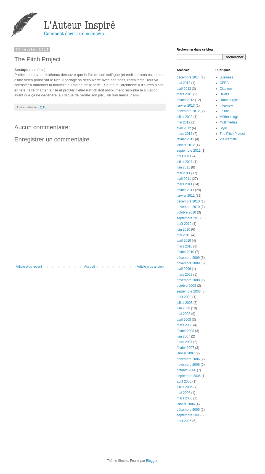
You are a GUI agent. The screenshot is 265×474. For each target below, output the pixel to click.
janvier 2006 (186, 404)
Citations (226, 89)
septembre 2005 (189, 415)
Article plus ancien (150, 266)
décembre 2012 (188, 111)
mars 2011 (184, 184)
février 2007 (185, 348)
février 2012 (185, 139)
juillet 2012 (184, 117)
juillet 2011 (184, 162)
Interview (226, 105)
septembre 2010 (189, 218)
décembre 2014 (188, 77)
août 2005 (184, 421)
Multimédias (228, 122)
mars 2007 (184, 342)
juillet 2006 (184, 387)
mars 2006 (184, 398)
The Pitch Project (232, 134)
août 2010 (184, 224)
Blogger (151, 461)
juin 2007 (183, 336)
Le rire (224, 111)
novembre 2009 (188, 263)
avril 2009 (184, 269)
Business (226, 77)
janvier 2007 (186, 353)
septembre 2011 (189, 150)
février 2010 (185, 252)
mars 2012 (184, 134)
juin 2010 (183, 229)
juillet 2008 (184, 303)
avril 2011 (184, 179)
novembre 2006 (188, 365)
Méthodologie (230, 117)
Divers (224, 94)
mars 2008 (184, 325)
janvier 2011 (186, 195)
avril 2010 (184, 241)
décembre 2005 (188, 410)
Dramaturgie (229, 100)
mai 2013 (183, 83)
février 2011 (185, 190)
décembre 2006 (188, 359)
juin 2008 (183, 308)
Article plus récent (29, 266)
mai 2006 (183, 393)
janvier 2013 (186, 105)
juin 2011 (183, 167)
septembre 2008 (189, 291)
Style (223, 128)
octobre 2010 (186, 212)
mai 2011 (183, 173)
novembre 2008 (188, 280)
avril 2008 (184, 320)
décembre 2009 (188, 258)
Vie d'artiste (228, 139)
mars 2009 (184, 274)
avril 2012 (184, 128)
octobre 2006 (186, 370)
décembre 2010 (188, 201)
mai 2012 (183, 122)
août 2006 (184, 381)
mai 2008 (183, 314)
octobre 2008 (186, 286)
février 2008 (185, 331)
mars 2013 (184, 94)
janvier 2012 (186, 145)
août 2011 (184, 156)
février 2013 (185, 100)
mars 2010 (184, 246)
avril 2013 (184, 89)
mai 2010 (183, 235)
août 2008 (184, 297)
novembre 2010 (188, 207)
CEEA (224, 83)
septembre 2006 (189, 376)
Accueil (89, 266)
